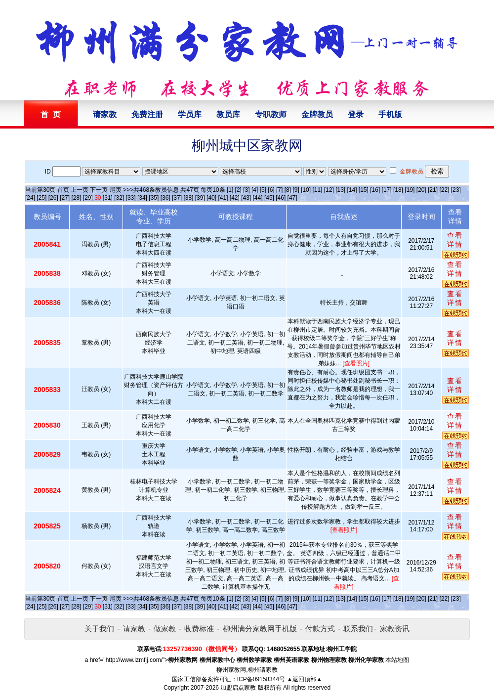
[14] (352, 189)
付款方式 (320, 628)
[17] (387, 189)
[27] (65, 197)
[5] (263, 189)
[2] (238, 189)
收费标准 (199, 628)
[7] (279, 189)
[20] (421, 189)
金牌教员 (317, 114)
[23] (456, 189)
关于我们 (99, 628)
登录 (356, 114)
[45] (269, 197)
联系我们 (358, 628)
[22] (444, 189)
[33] (131, 197)
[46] (281, 197)
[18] (398, 189)
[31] (108, 197)
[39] (200, 197)
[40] (211, 197)
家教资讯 (395, 628)
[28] (76, 197)
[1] (230, 189)
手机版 (390, 114)
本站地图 (397, 659)
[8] (288, 189)
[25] (41, 197)
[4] (254, 189)
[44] (258, 197)
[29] (88, 197)
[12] (329, 189)
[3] (246, 189)
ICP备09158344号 (261, 679)
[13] (340, 189)
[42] (235, 197)
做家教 (165, 628)
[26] (53, 197)
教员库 (228, 114)
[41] (223, 197)
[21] (433, 189)
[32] (119, 197)
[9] (295, 189)
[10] (306, 189)
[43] (246, 197)
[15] (364, 189)
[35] (154, 197)
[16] (375, 189)
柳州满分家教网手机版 (260, 628)
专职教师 (271, 114)
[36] (165, 197)
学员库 (190, 114)
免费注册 (147, 114)
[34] (142, 197)
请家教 (105, 114)
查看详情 (455, 239)
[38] (188, 197)
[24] (30, 197)
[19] (409, 189)
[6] (271, 189)
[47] (292, 197)
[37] (177, 197)
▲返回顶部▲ (304, 679)
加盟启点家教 (238, 687)
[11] (317, 189)
